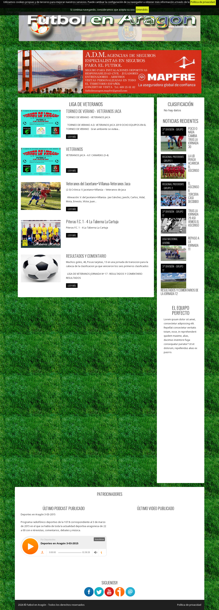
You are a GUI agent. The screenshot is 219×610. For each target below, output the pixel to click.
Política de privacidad (189, 604)
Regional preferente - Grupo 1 (173, 159)
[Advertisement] (181, 420)
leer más (72, 136)
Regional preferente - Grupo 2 (173, 186)
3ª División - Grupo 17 (172, 131)
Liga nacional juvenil (170, 241)
